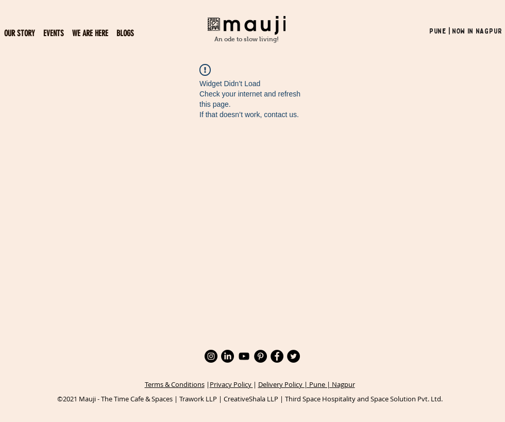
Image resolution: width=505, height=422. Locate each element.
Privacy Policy (231, 384)
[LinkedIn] (227, 356)
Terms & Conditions (175, 384)
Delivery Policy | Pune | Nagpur (306, 384)
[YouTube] (244, 356)
